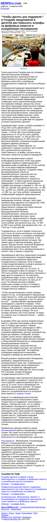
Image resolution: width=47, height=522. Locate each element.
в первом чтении (23, 394)
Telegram (5, 515)
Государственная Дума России (32, 507)
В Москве (17, 517)
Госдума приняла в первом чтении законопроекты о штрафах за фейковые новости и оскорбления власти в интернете (24, 479)
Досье (11, 513)
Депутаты (5, 509)
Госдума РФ (23, 68)
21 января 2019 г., (18, 494)
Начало (4, 513)
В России (5, 8)
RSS (35, 513)
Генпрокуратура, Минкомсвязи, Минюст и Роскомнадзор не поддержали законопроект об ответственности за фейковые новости (23, 499)
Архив (18, 513)
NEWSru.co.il (6, 517)
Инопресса (27, 517)
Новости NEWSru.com (12, 519)
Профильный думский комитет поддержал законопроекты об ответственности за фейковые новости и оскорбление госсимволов (24, 489)
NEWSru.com (11, 3)
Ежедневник (27, 513)
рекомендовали (8, 430)
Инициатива (16, 509)
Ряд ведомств (7, 441)
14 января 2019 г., (18, 504)
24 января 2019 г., (18, 484)
